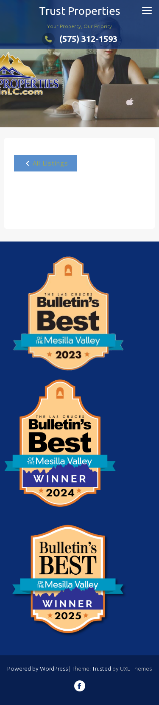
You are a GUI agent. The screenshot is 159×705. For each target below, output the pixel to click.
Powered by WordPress (37, 669)
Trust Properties (79, 11)
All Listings (45, 163)
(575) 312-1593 (79, 39)
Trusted (101, 669)
